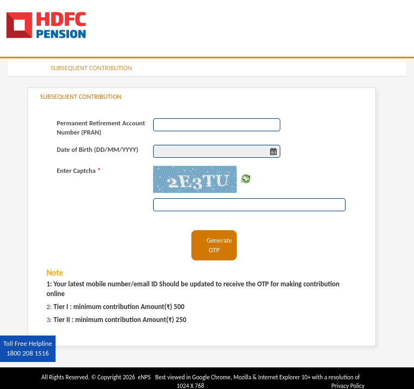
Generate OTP (219, 245)
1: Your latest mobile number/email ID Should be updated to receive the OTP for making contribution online (193, 289)
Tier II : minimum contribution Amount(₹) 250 (119, 320)
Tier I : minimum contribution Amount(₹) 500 (118, 307)
